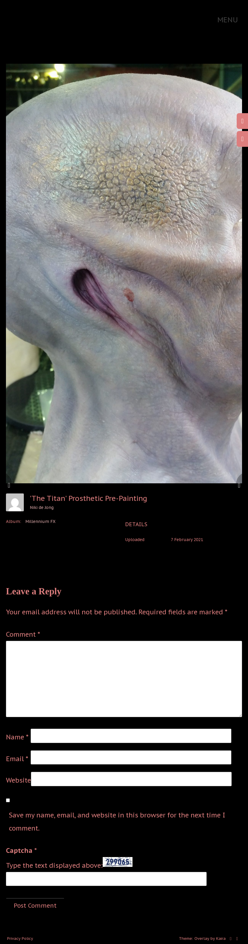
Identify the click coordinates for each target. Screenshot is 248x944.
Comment (23, 634)
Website (18, 780)
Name (17, 737)
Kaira (221, 938)
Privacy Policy (20, 938)
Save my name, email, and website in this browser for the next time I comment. (117, 821)
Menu (227, 19)
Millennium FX (40, 521)
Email (17, 759)
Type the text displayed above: (54, 865)
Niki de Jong (42, 507)
